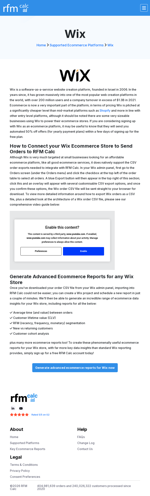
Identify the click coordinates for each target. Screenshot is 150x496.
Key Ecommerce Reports (27, 449)
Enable (83, 251)
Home (41, 45)
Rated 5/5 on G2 (41, 414)
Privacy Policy (20, 471)
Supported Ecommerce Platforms (77, 45)
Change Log (85, 443)
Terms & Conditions (24, 465)
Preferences (41, 251)
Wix (110, 45)
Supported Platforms (24, 443)
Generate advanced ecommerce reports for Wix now (75, 368)
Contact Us (85, 449)
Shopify (105, 110)
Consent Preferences (25, 477)
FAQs (81, 437)
